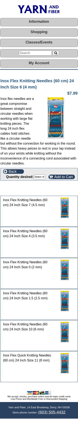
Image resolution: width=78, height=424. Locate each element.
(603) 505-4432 (52, 412)
